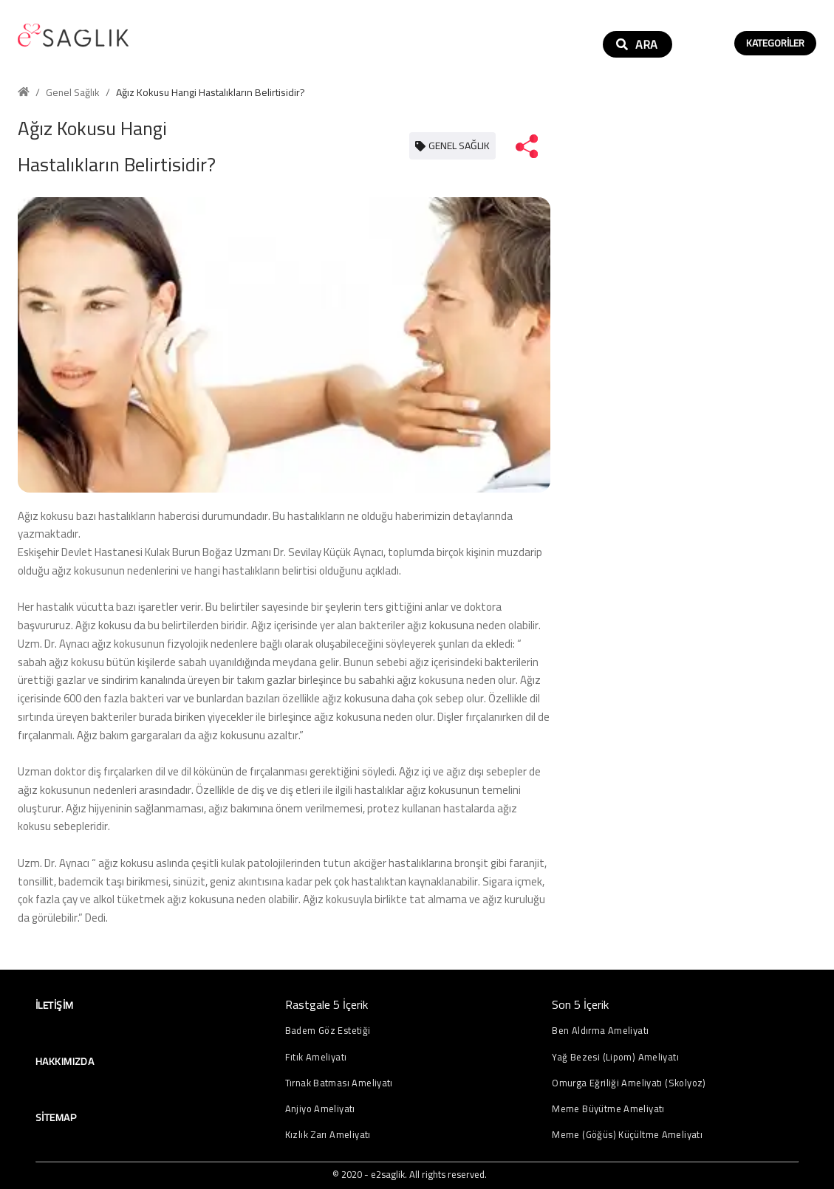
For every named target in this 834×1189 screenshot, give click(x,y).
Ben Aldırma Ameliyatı (600, 1031)
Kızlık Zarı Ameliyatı (328, 1135)
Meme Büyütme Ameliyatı (608, 1109)
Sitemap (55, 1117)
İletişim (54, 1005)
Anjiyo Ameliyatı (320, 1109)
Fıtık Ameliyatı (316, 1057)
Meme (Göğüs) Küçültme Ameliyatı (627, 1135)
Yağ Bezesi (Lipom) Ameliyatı (615, 1057)
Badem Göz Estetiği (328, 1031)
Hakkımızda (64, 1061)
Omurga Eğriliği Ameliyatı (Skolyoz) (628, 1083)
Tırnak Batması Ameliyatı (339, 1083)
